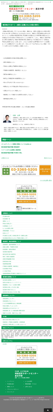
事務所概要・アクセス (8, 230)
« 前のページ (5, 158)
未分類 (5, 344)
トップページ (10, 381)
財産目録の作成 (7, 261)
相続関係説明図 (7, 263)
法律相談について (7, 226)
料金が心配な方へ (7, 223)
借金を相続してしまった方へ (10, 306)
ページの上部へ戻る (46, 180)
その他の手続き (7, 271)
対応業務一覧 (6, 218)
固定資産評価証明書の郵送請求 (10, 147)
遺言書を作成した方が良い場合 (11, 287)
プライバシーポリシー (13, 389)
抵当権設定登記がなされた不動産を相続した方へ (15, 238)
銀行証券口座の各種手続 (9, 254)
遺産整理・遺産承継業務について (11, 244)
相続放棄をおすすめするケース (11, 308)
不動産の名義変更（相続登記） (11, 266)
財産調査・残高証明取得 (9, 249)
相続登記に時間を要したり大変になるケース (14, 324)
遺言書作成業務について (9, 280)
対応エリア (6, 233)
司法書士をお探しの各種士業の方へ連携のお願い (15, 235)
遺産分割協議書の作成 (8, 259)
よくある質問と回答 (8, 228)
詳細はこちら (4, 338)
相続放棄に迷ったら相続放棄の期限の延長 (14, 310)
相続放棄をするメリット (9, 301)
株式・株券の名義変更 (8, 256)
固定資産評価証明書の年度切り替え (11, 153)
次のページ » (48, 158)
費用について (6, 221)
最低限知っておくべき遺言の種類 (11, 284)
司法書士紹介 (6, 216)
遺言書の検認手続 (7, 251)
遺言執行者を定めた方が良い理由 (11, 292)
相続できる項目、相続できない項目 (12, 313)
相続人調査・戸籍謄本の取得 (10, 247)
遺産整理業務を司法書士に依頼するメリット (14, 273)
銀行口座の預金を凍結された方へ (11, 319)
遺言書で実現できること (9, 289)
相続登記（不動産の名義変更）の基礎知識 (14, 322)
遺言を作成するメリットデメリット (12, 282)
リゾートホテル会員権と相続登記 (11, 150)
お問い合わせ (28, 386)
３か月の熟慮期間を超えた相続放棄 (12, 303)
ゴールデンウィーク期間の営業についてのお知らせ (16, 144)
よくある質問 (28, 381)
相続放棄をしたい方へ (8, 298)
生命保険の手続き (7, 268)
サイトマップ (10, 392)
